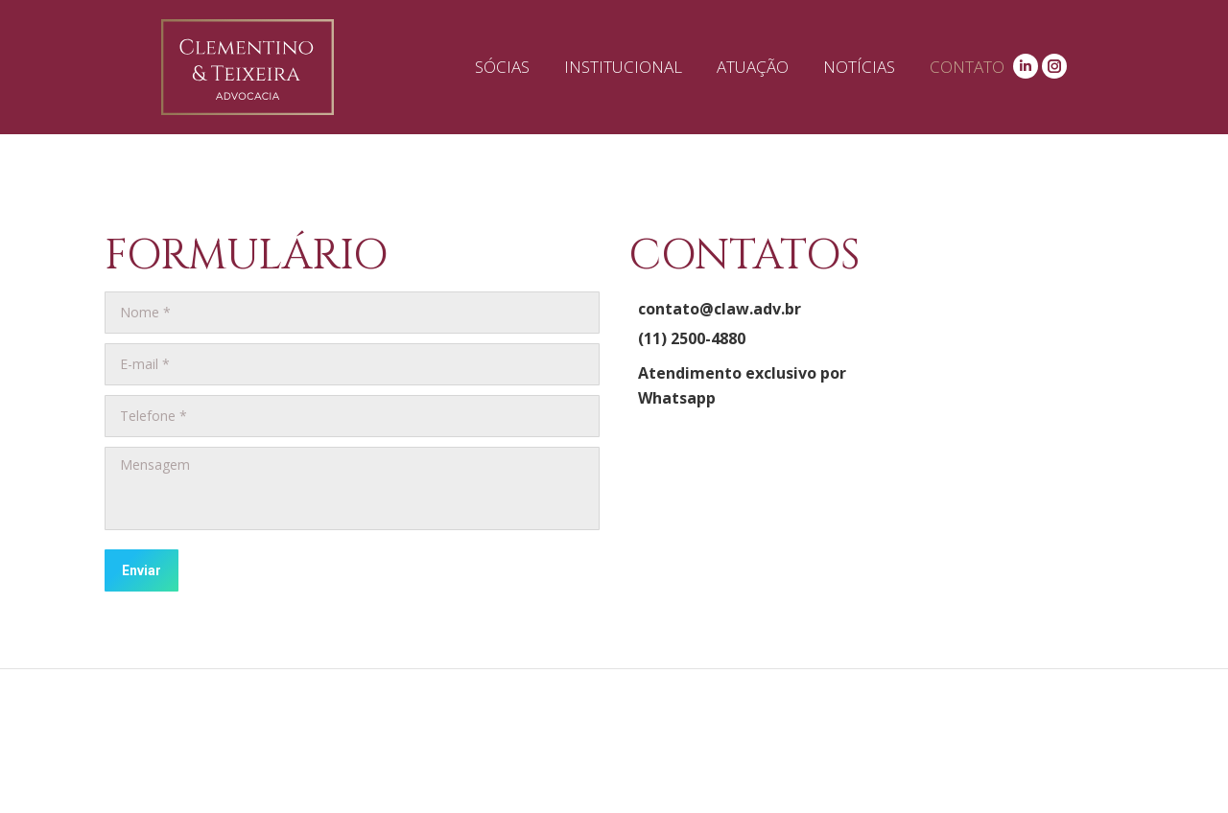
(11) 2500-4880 (691, 338)
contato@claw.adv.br (719, 308)
